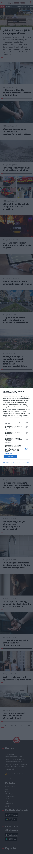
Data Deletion (6, 463)
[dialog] (16, 427)
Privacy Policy (26, 463)
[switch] (26, 427)
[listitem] (16, 422)
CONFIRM (10, 456)
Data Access (16, 463)
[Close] (29, 391)
